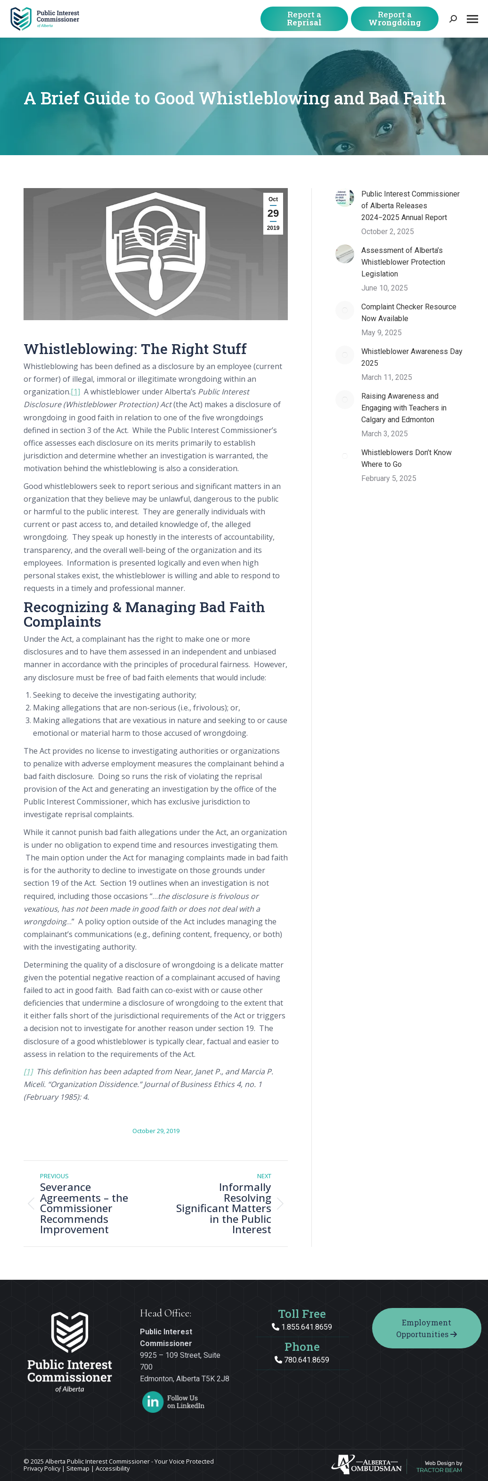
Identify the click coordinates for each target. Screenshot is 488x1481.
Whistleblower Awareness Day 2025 (412, 357)
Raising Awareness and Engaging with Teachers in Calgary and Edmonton (404, 408)
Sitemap (77, 1468)
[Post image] (344, 197)
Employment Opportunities (426, 1328)
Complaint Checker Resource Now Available (408, 312)
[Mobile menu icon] (472, 19)
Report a (304, 18)
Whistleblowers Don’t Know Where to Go (406, 458)
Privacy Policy (42, 1468)
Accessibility (113, 1468)
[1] (75, 391)
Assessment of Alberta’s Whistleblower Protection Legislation (403, 262)
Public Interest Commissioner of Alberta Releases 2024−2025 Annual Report (410, 205)
